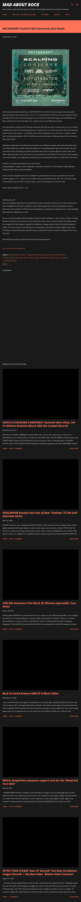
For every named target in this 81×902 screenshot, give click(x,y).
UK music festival (10, 261)
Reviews (57, 14)
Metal (31, 258)
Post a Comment (16, 448)
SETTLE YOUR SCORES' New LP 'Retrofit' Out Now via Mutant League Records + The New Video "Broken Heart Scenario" (40, 872)
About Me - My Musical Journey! (24, 14)
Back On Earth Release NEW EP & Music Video (31, 693)
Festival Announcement (55, 255)
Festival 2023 (39, 255)
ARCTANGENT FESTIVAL (16, 255)
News (67, 14)
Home (5, 14)
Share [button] (5, 264)
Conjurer (30, 255)
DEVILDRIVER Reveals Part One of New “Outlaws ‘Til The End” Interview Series (40, 514)
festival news (8, 258)
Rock (57, 258)
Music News (49, 258)
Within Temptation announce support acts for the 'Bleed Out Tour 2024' (40, 782)
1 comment (13, 897)
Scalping (63, 258)
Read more (74, 448)
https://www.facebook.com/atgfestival (14, 248)
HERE (36, 115)
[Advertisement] (40, 341)
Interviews (45, 14)
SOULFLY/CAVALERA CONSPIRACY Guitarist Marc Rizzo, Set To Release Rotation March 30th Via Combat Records (39, 424)
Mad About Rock (21, 4)
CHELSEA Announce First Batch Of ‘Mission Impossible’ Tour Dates (39, 604)
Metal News (39, 258)
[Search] (72, 4)
